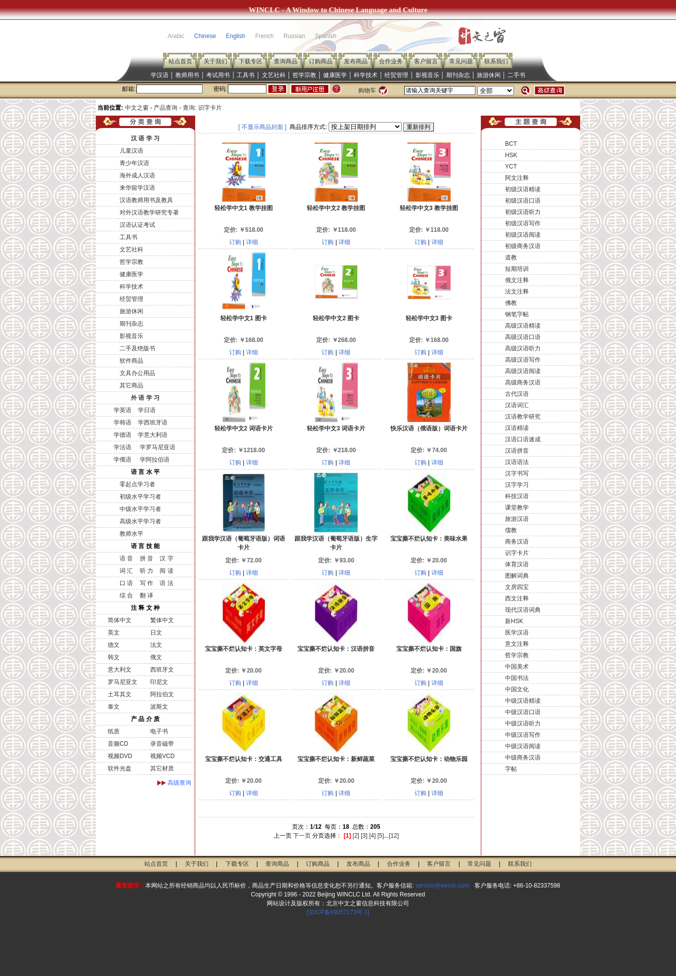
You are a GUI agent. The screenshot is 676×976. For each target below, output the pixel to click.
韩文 (114, 657)
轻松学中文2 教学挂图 (336, 208)
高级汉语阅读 (523, 371)
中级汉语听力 (523, 723)
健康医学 (335, 75)
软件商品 (131, 360)
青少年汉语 (134, 163)
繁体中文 (162, 620)
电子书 (159, 731)
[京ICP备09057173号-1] (338, 912)
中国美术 (517, 666)
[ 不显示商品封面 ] (262, 127)
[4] (372, 835)
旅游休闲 (489, 75)
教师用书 (187, 75)
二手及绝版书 (137, 348)
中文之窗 (137, 107)
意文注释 (517, 643)
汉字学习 (517, 484)
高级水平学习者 (140, 521)
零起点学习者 (137, 484)
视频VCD (162, 756)
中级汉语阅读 (523, 746)
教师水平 (131, 533)
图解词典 (517, 575)
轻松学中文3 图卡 (429, 318)
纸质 (114, 731)
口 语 (126, 583)
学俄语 (122, 459)
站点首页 (180, 61)
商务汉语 (517, 541)
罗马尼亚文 (122, 682)
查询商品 (285, 61)
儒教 (511, 530)
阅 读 (166, 570)
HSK (511, 155)
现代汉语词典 (523, 609)
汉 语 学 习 (145, 138)
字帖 (511, 768)
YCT (511, 166)
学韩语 (122, 422)
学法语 (122, 447)
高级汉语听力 (523, 348)
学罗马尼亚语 (156, 447)
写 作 (146, 583)
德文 (114, 644)
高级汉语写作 (523, 359)
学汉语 (160, 75)
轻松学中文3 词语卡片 (336, 428)
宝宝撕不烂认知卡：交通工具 (243, 759)
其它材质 (162, 768)
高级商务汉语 (523, 382)
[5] (381, 835)
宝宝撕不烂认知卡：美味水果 (428, 538)
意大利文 (119, 669)
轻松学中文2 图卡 (336, 318)
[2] (356, 835)
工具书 (245, 75)
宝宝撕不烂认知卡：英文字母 (243, 648)
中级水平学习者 (140, 509)
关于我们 (215, 61)
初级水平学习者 (140, 496)
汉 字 (166, 558)
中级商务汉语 (523, 757)
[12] (394, 835)
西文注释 (517, 598)
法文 (156, 644)
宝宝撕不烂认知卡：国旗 (429, 648)
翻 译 (146, 595)
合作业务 (391, 61)
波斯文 (159, 706)
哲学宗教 (304, 75)
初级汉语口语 (523, 200)
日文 (156, 632)
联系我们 (496, 61)
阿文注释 (517, 177)
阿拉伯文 (162, 694)
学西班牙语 (153, 422)
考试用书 (218, 75)
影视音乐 (427, 75)
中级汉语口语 (523, 712)
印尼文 (159, 682)
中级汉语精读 (523, 700)
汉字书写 (517, 473)
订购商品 (321, 61)
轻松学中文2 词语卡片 (243, 428)
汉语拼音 (517, 450)
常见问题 (461, 61)
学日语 (147, 410)
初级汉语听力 (523, 212)
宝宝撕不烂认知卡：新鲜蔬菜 (336, 759)
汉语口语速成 (523, 439)
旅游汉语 (517, 518)
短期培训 (517, 268)
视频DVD (120, 756)
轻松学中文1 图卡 (243, 318)
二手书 (516, 75)
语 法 (166, 583)
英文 (114, 632)
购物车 (367, 90)
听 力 (146, 570)
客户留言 (426, 61)
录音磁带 (162, 743)
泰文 (114, 706)
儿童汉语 (131, 150)
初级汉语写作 (523, 223)
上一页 (283, 835)
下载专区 (250, 61)
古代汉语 (517, 393)
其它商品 (131, 385)
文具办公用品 (137, 373)
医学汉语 (517, 632)
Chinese (205, 36)
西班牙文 (162, 669)
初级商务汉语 (523, 246)
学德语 (122, 434)
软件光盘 (119, 768)
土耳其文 (119, 694)
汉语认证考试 (137, 224)
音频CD (118, 743)
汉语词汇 (517, 405)
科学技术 (366, 75)
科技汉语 (517, 496)
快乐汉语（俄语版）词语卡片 (428, 428)
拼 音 (146, 558)
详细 (252, 242)
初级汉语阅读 (523, 234)
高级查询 (179, 782)
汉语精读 (517, 427)
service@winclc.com (442, 885)
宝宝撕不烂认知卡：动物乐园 (428, 759)
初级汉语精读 (523, 189)
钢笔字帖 (517, 314)
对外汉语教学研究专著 (149, 212)
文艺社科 (274, 75)
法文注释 (517, 291)
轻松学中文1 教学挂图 (243, 208)
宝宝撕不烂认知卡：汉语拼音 (336, 648)
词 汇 (126, 570)
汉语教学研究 (523, 416)
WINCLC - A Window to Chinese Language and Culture (338, 10)
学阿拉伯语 (153, 459)
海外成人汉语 (137, 175)
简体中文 (119, 620)
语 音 (126, 558)
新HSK (514, 621)
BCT (511, 143)
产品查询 (165, 107)
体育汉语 (517, 564)
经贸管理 (396, 75)
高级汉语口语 (523, 337)
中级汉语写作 (523, 734)
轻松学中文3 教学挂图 (429, 208)
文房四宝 (517, 587)
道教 (511, 257)
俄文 (156, 657)
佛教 (511, 302)
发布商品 (356, 61)
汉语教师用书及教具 (146, 200)
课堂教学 (517, 507)
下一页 (302, 835)
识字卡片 (517, 553)
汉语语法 (517, 462)
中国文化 (517, 689)
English (235, 36)
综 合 (126, 595)
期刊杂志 (458, 75)
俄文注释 (517, 280)
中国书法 (517, 678)
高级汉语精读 (523, 325)
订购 (235, 242)
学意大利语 (153, 434)
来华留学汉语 (137, 187)
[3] (364, 835)
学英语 (122, 410)
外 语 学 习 (145, 397)
